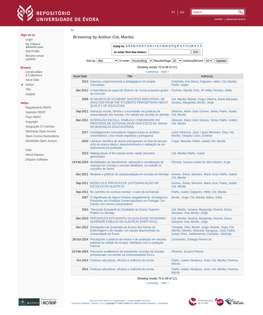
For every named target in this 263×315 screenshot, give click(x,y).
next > (165, 71)
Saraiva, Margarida (183, 102)
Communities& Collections (34, 73)
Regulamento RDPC (39, 107)
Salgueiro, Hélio (210, 81)
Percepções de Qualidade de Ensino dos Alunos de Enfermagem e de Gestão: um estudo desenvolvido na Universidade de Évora (124, 231)
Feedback (163, 303)
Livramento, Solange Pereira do (191, 239)
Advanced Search (235, 19)
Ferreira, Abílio (222, 90)
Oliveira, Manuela (193, 230)
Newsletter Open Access (41, 141)
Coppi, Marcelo (181, 141)
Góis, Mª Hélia (202, 90)
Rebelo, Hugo (196, 99)
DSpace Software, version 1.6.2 (88, 303)
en (182, 12)
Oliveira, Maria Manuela (221, 99)
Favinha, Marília (181, 90)
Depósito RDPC (36, 112)
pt (173, 12)
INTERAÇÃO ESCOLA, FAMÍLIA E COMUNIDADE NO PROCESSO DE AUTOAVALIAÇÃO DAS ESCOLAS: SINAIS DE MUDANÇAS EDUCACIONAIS (128, 124)
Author (30, 84)
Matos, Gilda (214, 197)
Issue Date (32, 80)
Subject (30, 94)
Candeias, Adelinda (218, 234)
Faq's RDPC (33, 117)
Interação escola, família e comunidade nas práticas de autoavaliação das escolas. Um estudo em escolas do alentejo (129, 113)
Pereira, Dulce (222, 209)
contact (219, 19)
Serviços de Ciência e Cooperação (107, 300)
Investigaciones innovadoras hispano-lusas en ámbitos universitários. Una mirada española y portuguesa (125, 134)
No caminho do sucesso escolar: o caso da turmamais (124, 192)
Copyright (32, 122)
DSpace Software (37, 159)
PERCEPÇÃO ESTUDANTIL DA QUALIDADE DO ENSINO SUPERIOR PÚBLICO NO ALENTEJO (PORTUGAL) (127, 220)
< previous (152, 71)
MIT (131, 303)
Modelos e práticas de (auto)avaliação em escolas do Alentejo (129, 174)
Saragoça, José (215, 230)
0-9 (128, 46)
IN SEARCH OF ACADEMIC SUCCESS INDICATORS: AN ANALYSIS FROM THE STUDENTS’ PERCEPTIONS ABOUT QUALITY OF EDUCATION (129, 103)
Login (29, 39)
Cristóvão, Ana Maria (184, 81)
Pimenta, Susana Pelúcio (187, 251)
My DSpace (33, 44)
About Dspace (34, 154)
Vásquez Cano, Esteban (197, 135)
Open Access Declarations (42, 136)
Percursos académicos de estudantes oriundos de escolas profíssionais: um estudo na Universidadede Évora (127, 253)
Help (28, 150)
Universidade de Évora (138, 300)
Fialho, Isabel (179, 85)
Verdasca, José (200, 260)
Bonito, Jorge (205, 102)
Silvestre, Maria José (184, 111)
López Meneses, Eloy (214, 132)
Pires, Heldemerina (193, 234)
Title (28, 89)
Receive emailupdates (34, 57)
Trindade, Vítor (180, 227)
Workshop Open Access (41, 131)
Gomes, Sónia (209, 111)
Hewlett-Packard (147, 303)
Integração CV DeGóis (40, 126)
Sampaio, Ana (180, 213)
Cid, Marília (229, 81)
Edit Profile (32, 51)
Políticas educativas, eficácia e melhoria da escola (122, 260)
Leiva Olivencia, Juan (185, 132)
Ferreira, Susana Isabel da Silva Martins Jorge (200, 162)
